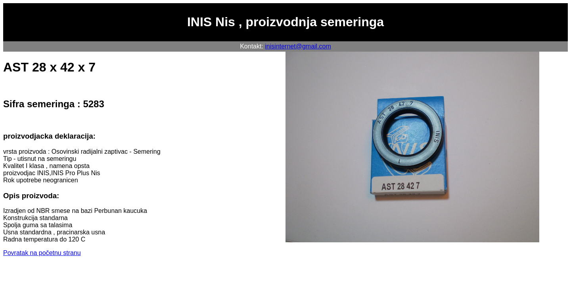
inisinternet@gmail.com (298, 46)
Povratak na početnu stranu (42, 252)
